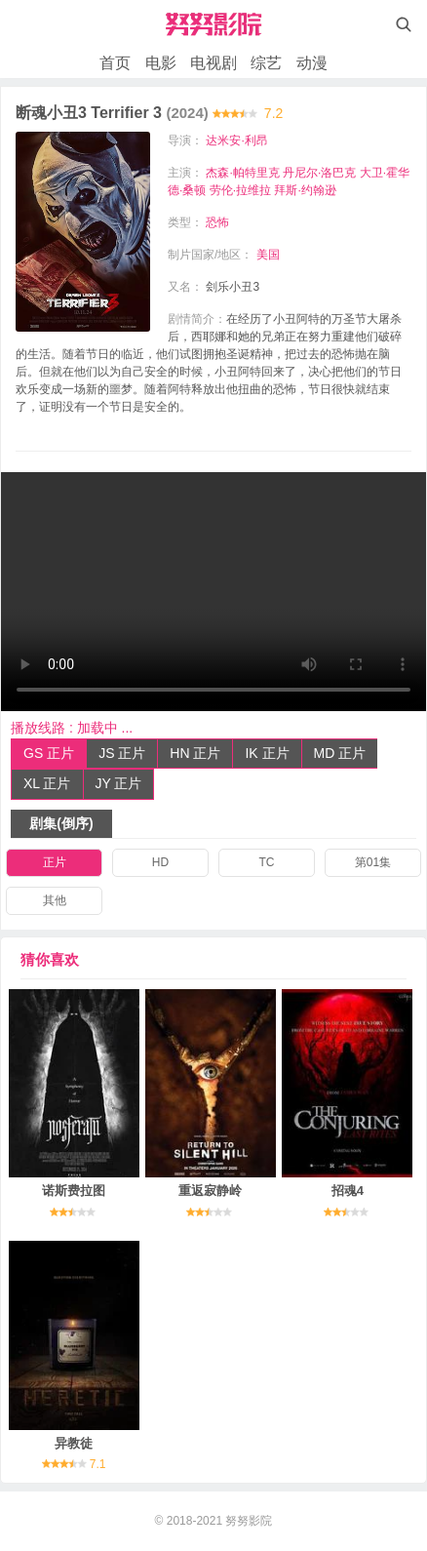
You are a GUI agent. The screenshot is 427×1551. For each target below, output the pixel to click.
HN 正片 (195, 753)
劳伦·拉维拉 (240, 190)
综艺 (266, 63)
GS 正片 (48, 753)
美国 (268, 254)
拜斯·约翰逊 (304, 190)
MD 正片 (340, 753)
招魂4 (347, 1190)
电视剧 (213, 63)
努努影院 (248, 1521)
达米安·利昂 (236, 140)
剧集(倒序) (61, 823)
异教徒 (74, 1443)
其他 (54, 900)
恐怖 (217, 222)
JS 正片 (121, 753)
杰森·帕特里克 (242, 172)
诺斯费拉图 (73, 1190)
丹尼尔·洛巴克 (319, 172)
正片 (54, 862)
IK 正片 (267, 753)
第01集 (373, 862)
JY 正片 (119, 783)
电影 (160, 63)
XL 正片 (47, 783)
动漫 (312, 63)
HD (160, 862)
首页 (115, 63)
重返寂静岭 (210, 1190)
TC (267, 862)
